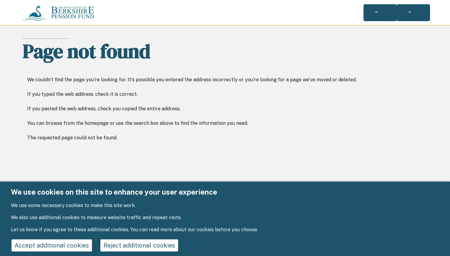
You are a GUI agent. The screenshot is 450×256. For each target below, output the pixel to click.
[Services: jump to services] (380, 12)
